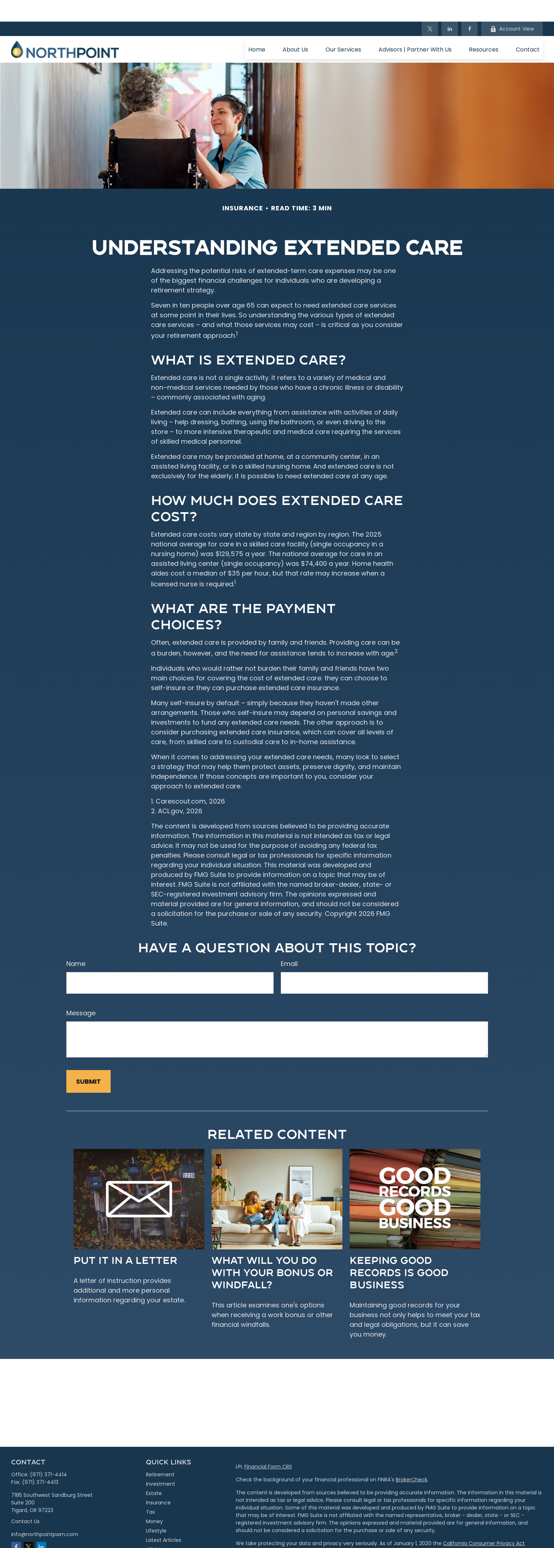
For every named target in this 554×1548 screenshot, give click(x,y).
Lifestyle (156, 1509)
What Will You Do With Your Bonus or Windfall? (272, 1250)
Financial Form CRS (268, 1445)
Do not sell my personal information (484, 1529)
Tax (150, 1490)
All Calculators (164, 1537)
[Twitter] (430, 7)
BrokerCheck (411, 1458)
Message (81, 991)
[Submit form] (88, 1059)
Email (289, 942)
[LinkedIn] (450, 7)
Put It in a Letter (125, 1238)
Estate (154, 1471)
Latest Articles (163, 1518)
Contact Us (25, 1499)
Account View (512, 7)
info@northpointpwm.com (44, 1512)
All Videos (157, 1527)
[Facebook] (469, 7)
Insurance (158, 1481)
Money (154, 1499)
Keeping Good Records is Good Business (399, 1250)
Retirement (160, 1453)
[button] (257, 28)
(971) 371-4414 (48, 1453)
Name (75, 942)
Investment (160, 1462)
